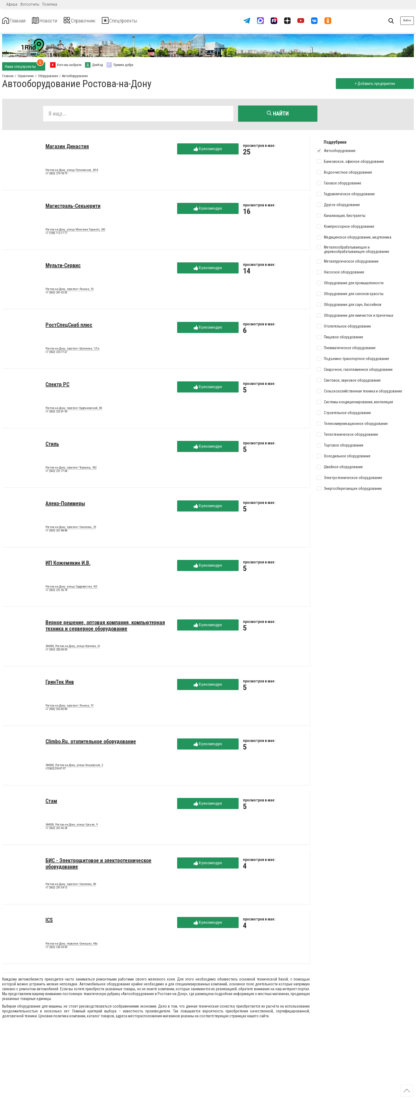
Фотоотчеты (29, 4)
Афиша (11, 4)
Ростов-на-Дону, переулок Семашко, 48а (72, 945)
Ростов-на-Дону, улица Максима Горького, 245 (75, 231)
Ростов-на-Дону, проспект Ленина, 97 (69, 707)
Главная (17, 20)
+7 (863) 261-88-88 (56, 532)
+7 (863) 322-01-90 (56, 413)
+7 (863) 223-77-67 (56, 354)
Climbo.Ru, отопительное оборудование (91, 743)
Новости (53, 20)
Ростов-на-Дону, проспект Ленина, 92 (69, 290)
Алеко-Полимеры (65, 505)
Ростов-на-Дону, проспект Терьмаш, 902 (71, 469)
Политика (49, 4)
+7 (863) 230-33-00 (56, 949)
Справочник (96, 20)
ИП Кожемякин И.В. (68, 564)
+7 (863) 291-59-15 (56, 889)
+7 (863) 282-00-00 (56, 651)
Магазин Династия (67, 148)
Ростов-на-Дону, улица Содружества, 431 (72, 588)
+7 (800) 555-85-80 (56, 711)
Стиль (52, 445)
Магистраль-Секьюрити (73, 207)
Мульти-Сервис (63, 267)
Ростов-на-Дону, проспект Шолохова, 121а (72, 350)
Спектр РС (57, 386)
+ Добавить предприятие (373, 83)
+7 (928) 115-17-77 (56, 235)
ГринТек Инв (60, 683)
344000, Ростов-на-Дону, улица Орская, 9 (72, 826)
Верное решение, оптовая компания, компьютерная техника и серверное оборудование (105, 627)
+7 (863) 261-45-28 (56, 830)
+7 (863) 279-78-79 (56, 175)
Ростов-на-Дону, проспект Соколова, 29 (71, 528)
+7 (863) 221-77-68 (56, 473)
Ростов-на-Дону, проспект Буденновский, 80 (74, 409)
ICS (49, 921)
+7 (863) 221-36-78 (56, 592)
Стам (51, 802)
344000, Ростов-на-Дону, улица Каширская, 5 (74, 766)
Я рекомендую (208, 150)
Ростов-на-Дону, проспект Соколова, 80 (71, 885)
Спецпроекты (144, 20)
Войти (407, 20)
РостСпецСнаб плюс (69, 326)
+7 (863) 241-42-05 (56, 294)
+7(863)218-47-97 (56, 770)
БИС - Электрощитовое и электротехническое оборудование (98, 865)
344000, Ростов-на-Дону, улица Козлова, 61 (73, 647)
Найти (278, 113)
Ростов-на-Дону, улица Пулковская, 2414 (72, 171)
